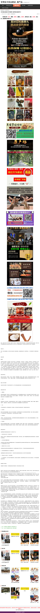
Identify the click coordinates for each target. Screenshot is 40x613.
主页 (4, 10)
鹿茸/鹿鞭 (23, 5)
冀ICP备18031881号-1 (20, 609)
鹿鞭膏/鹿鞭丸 (16, 5)
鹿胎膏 (33, 16)
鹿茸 (9, 16)
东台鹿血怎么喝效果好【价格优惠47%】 (10, 526)
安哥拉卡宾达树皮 (5, 7)
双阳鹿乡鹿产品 (9, 5)
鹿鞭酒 (22, 16)
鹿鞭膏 (15, 16)
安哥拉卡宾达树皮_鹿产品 (11, 2)
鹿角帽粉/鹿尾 (30, 5)
